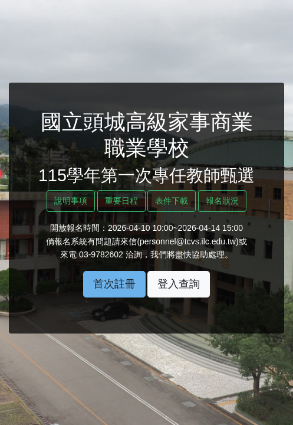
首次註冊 (114, 284)
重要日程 (121, 200)
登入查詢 (178, 284)
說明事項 (70, 200)
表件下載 (171, 200)
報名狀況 (222, 200)
